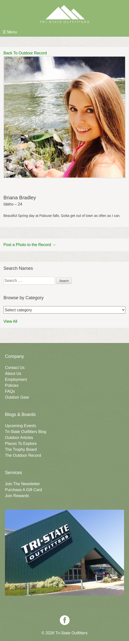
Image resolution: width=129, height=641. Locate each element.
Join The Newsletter (22, 484)
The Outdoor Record (23, 455)
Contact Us (15, 368)
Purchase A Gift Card (23, 490)
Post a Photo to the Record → (29, 245)
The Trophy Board (21, 449)
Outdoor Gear (17, 397)
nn (64, 310)
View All (10, 321)
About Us (13, 373)
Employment (16, 379)
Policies (12, 385)
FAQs (10, 391)
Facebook (65, 620)
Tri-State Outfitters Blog (25, 432)
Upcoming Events (20, 426)
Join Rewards (17, 496)
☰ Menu (9, 32)
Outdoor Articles (19, 437)
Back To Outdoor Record (25, 53)
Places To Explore (21, 443)
